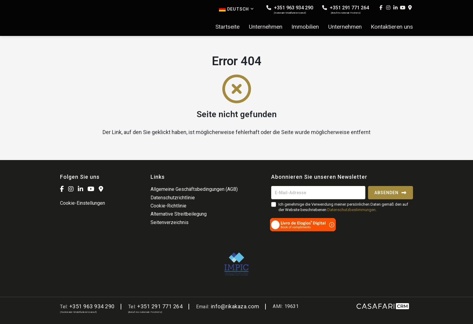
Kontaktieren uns (392, 27)
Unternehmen (265, 27)
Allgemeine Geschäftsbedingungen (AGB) (194, 189)
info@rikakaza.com (235, 306)
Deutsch (236, 8)
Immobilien (305, 27)
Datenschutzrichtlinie (173, 197)
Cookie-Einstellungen (82, 203)
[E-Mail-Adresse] (318, 192)
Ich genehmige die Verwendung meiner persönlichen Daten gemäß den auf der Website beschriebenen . (343, 207)
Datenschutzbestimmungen (351, 209)
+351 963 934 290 (289, 9)
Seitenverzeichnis (170, 222)
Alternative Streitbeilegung (179, 214)
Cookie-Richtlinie (168, 206)
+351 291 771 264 (345, 9)
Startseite (227, 27)
